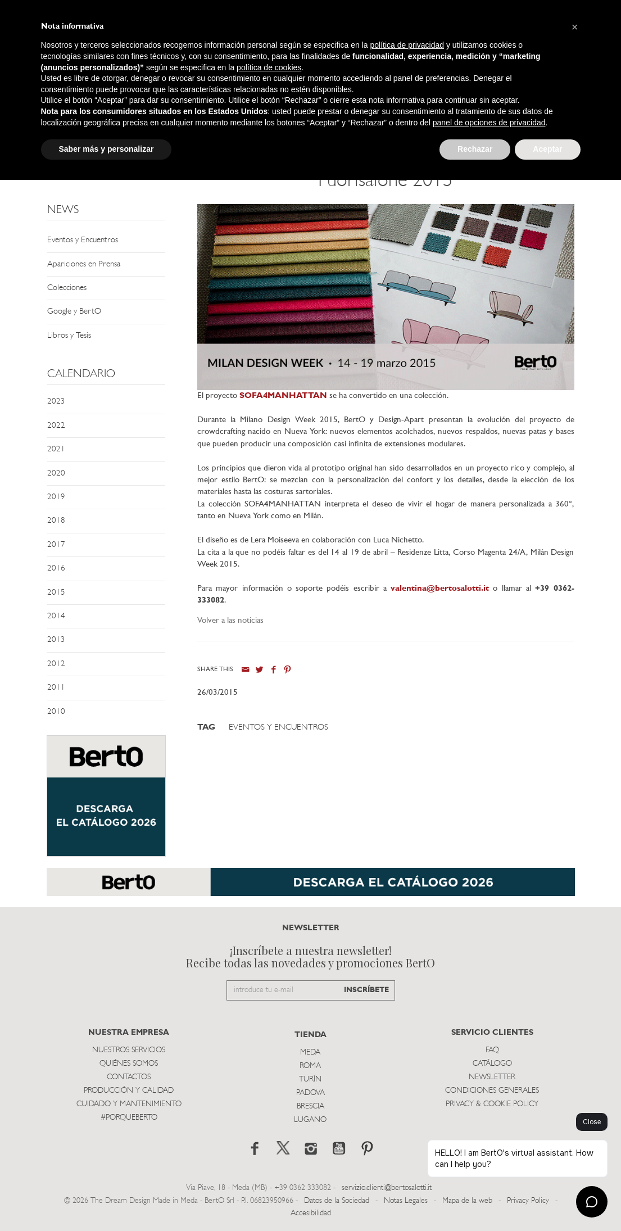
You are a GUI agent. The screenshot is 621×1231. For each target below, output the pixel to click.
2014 (56, 616)
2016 (56, 568)
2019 (56, 497)
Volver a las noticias (230, 621)
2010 (56, 712)
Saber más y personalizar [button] (106, 148)
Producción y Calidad (129, 1091)
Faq (492, 1050)
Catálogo (492, 1064)
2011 (56, 688)
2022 (56, 426)
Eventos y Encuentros (82, 240)
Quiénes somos (128, 1064)
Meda (310, 1052)
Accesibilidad (311, 1213)
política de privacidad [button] (407, 44)
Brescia (310, 1106)
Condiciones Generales (492, 1091)
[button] (575, 27)
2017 (56, 545)
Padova (310, 1093)
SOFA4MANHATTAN (283, 396)
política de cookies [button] (269, 67)
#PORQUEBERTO (129, 1118)
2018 (56, 521)
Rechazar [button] (474, 148)
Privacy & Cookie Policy (492, 1104)
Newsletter (492, 1077)
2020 (56, 473)
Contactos (129, 1077)
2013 (56, 640)
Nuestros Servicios (128, 1050)
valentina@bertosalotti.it (440, 589)
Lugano (310, 1120)
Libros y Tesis (69, 336)
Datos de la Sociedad (337, 1201)
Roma (310, 1066)
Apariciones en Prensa (83, 264)
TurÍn (310, 1079)
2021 (56, 449)
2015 (56, 593)
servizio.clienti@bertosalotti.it (387, 1188)
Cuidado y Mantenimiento (129, 1104)
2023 (56, 401)
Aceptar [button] (547, 148)
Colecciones (67, 288)
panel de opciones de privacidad (489, 122)
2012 (56, 664)
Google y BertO (74, 311)
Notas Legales (406, 1201)
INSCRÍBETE (366, 990)
